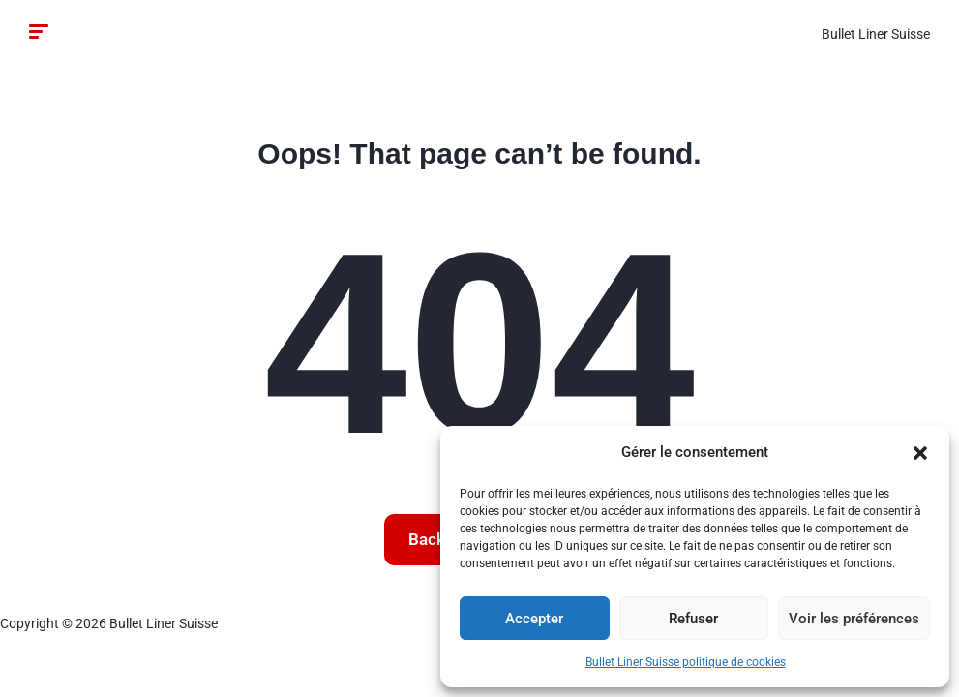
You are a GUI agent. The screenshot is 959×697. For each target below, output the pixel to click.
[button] (920, 453)
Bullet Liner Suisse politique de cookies (685, 662)
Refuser (693, 618)
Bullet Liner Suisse (876, 34)
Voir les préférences (854, 618)
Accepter (534, 618)
